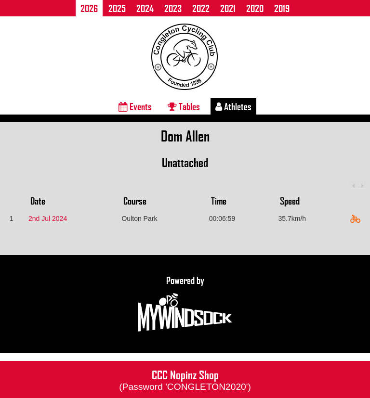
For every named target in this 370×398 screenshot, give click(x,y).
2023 (173, 8)
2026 (89, 8)
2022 (201, 8)
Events (135, 106)
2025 (117, 8)
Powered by (185, 304)
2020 (255, 8)
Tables (184, 106)
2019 (282, 8)
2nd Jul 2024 (47, 218)
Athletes (233, 106)
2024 (145, 8)
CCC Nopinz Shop (185, 379)
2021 (228, 8)
